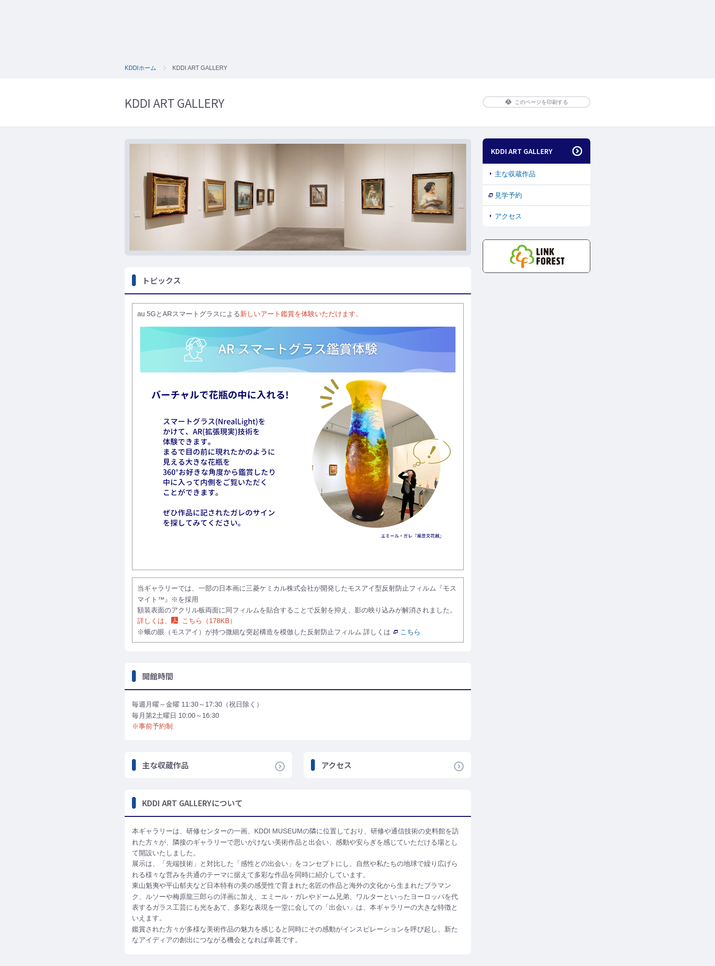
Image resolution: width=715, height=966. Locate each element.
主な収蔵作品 (515, 174)
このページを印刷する (536, 102)
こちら (407, 632)
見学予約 (508, 195)
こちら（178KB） (203, 621)
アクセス (508, 216)
